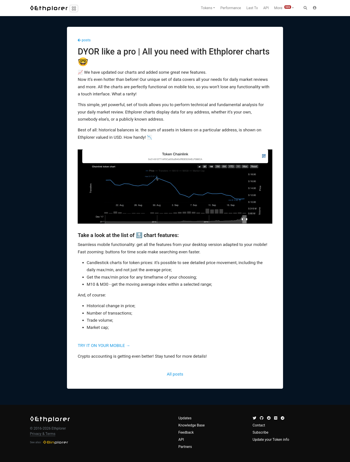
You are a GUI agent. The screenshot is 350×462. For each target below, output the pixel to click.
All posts (175, 374)
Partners (185, 447)
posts (84, 40)
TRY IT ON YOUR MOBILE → (104, 345)
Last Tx (252, 8)
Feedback (186, 432)
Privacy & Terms (42, 434)
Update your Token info (271, 439)
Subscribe (261, 432)
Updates (185, 418)
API (266, 8)
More (282, 7)
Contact (259, 425)
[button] (314, 8)
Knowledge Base (191, 425)
